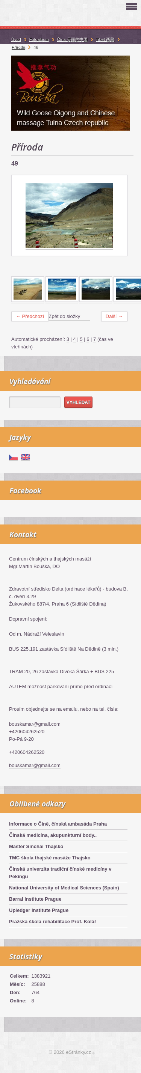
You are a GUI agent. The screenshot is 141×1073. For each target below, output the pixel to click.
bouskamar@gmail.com (35, 765)
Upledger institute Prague (38, 910)
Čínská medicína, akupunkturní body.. (53, 835)
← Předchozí (30, 316)
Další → (114, 316)
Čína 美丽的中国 (72, 39)
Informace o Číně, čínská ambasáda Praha (58, 824)
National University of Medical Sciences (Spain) (64, 888)
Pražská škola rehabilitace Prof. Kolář (52, 921)
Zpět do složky (64, 316)
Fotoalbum (39, 39)
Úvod (16, 39)
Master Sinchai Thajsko (36, 846)
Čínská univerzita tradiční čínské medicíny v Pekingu (60, 872)
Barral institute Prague (35, 899)
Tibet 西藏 (105, 39)
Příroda (18, 47)
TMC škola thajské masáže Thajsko (50, 858)
